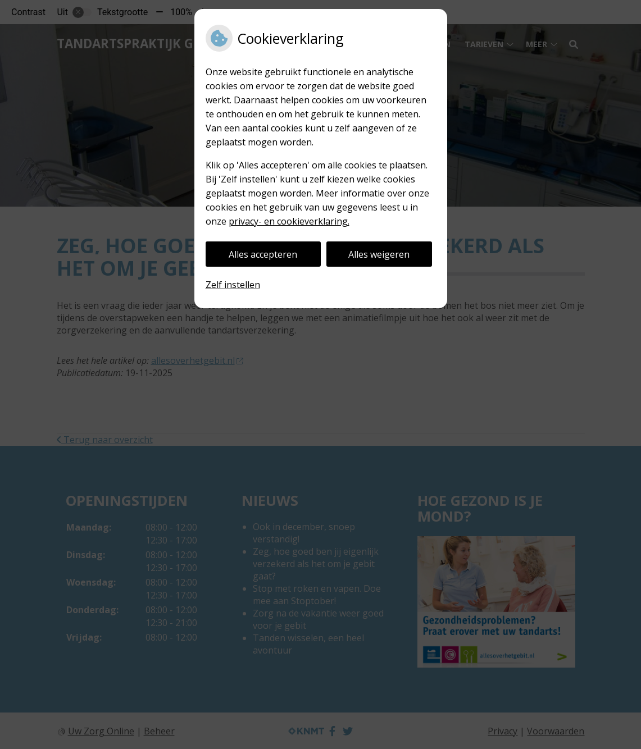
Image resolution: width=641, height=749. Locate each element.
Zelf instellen (233, 284)
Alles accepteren (263, 254)
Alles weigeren (379, 254)
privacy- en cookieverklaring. (289, 221)
